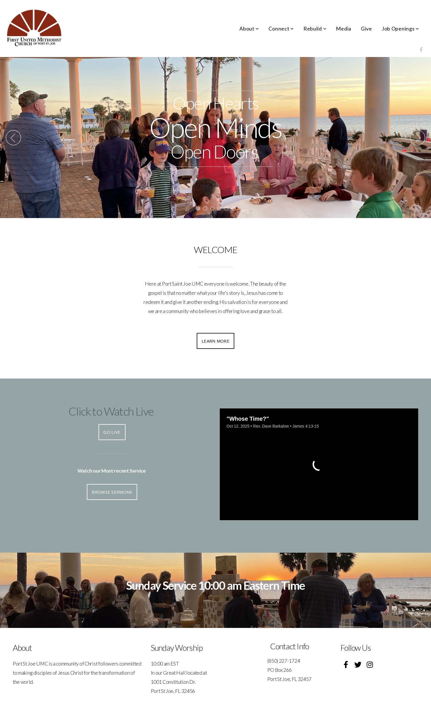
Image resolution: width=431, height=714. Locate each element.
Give (366, 28)
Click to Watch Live (111, 411)
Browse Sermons (112, 492)
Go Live (111, 432)
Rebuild (315, 28)
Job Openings (400, 28)
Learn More (215, 341)
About (249, 28)
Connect (281, 28)
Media (343, 28)
